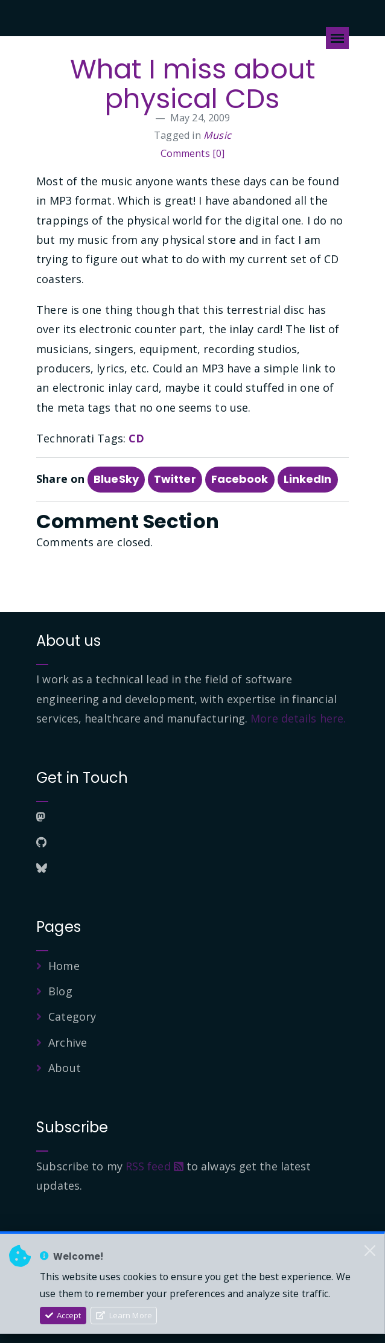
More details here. (298, 718)
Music (217, 135)
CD (136, 438)
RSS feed (154, 1166)
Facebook (240, 478)
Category (72, 1016)
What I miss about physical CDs (192, 84)
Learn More (124, 1315)
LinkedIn (308, 478)
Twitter (175, 478)
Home (63, 966)
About (64, 1068)
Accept (63, 1315)
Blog (60, 991)
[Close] (369, 1251)
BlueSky (116, 478)
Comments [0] (192, 153)
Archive (67, 1042)
